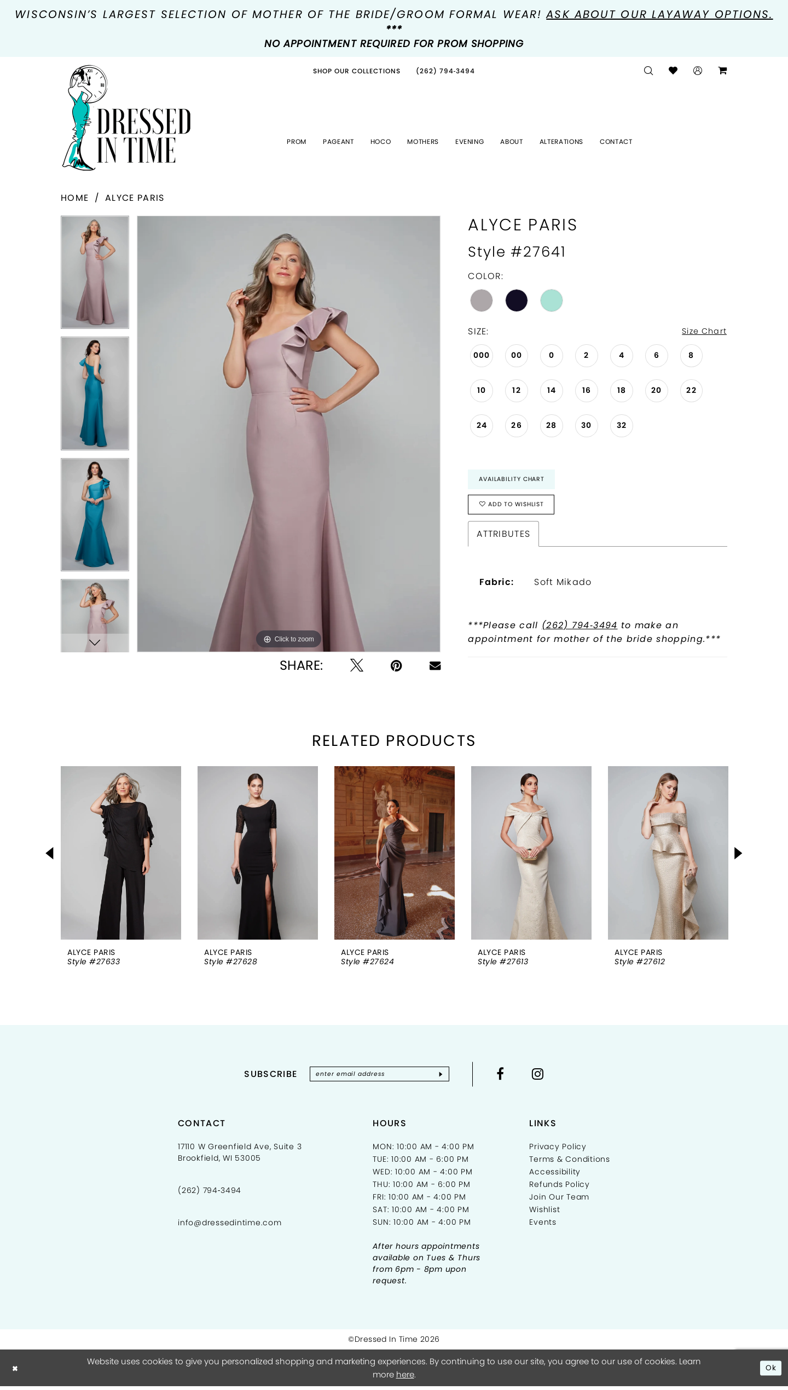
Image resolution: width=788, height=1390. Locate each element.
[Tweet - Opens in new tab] (356, 665)
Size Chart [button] (701, 332)
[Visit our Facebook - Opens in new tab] (509, 1077)
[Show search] (648, 71)
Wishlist (544, 1213)
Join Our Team (559, 1201)
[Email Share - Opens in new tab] (435, 665)
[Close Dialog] (16, 1371)
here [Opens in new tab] (405, 1378)
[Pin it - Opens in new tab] (396, 665)
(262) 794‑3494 (580, 632)
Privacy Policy (558, 1150)
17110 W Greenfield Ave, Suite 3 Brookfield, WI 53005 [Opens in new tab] (240, 1156)
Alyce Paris (134, 198)
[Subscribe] (447, 1077)
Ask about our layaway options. (659, 14)
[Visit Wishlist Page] (673, 71)
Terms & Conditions (569, 1163)
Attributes (503, 540)
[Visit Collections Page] (356, 70)
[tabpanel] (95, 276)
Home (75, 198)
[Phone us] (445, 70)
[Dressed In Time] (126, 118)
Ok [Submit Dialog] (770, 1371)
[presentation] (121, 855)
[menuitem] (356, 70)
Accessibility (555, 1176)
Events (543, 1226)
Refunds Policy (559, 1188)
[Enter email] (379, 1077)
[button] (698, 71)
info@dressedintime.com (230, 1226)
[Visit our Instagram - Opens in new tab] (546, 1077)
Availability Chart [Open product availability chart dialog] (515, 481)
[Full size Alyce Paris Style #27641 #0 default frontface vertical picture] (288, 434)
